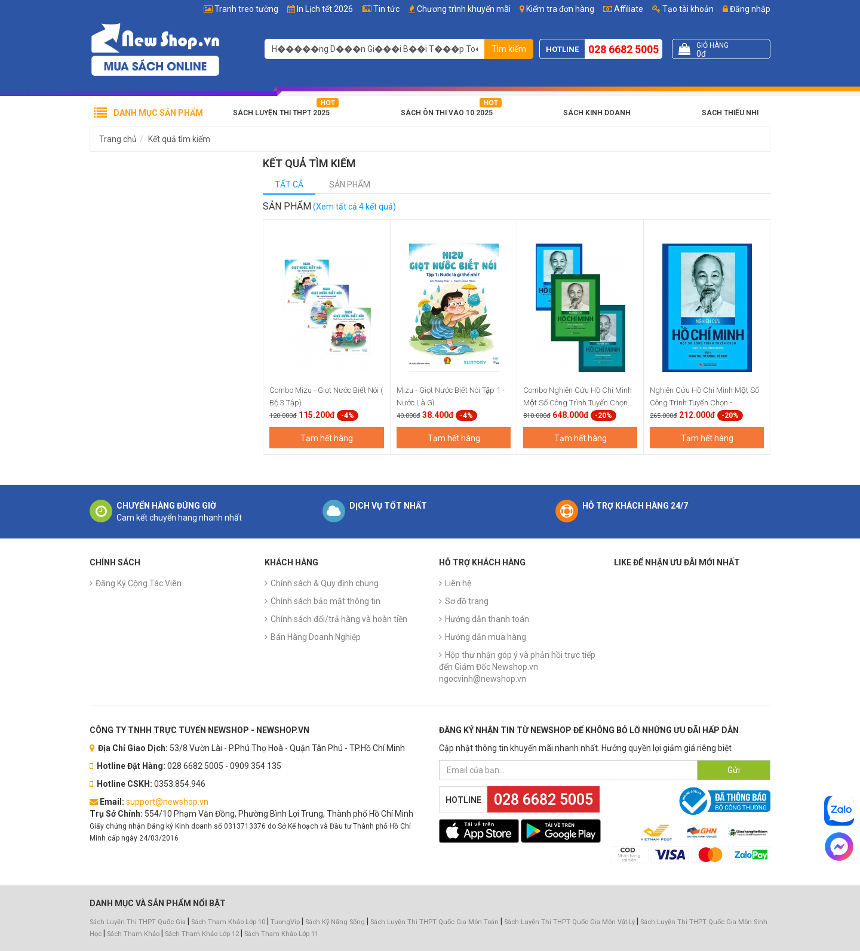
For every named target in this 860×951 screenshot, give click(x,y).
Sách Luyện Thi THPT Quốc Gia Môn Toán (434, 922)
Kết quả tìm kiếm (179, 139)
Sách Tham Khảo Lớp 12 (203, 934)
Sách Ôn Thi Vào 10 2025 (447, 113)
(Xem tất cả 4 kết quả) (354, 206)
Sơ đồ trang (467, 601)
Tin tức (386, 9)
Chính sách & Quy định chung (325, 583)
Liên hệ (458, 583)
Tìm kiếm (509, 49)
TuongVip (285, 922)
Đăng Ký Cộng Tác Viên (139, 583)
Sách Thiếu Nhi (730, 113)
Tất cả (289, 184)
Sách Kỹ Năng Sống (335, 922)
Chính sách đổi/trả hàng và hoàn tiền (339, 619)
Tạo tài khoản (683, 9)
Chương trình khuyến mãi (464, 9)
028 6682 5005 (623, 49)
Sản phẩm (349, 184)
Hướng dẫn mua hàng (485, 637)
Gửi (733, 770)
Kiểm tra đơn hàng (560, 9)
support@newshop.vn (167, 802)
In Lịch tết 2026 (325, 9)
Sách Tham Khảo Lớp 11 (281, 934)
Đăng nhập (746, 9)
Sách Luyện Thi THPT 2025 (281, 113)
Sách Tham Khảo (133, 934)
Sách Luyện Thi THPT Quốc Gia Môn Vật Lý (569, 922)
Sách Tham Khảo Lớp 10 (228, 922)
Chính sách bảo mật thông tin (325, 601)
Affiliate (623, 9)
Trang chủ (118, 139)
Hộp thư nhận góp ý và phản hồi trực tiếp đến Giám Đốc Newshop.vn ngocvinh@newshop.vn (517, 667)
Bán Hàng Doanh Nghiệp (316, 637)
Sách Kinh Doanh (597, 113)
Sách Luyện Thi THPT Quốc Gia (138, 922)
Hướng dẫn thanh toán (487, 619)
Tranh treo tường (246, 9)
